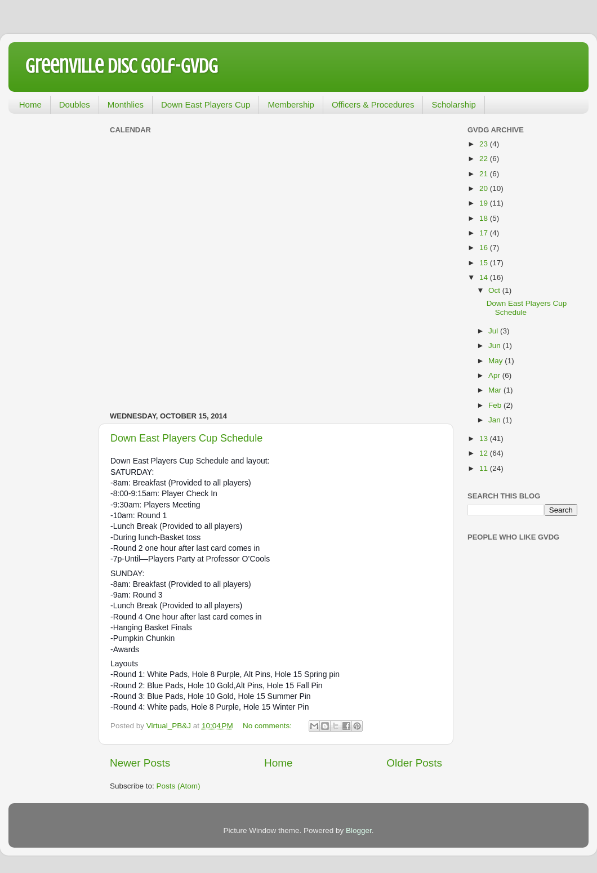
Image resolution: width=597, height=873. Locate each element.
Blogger (359, 830)
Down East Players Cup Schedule (186, 438)
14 (484, 277)
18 (484, 218)
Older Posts (414, 763)
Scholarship (453, 104)
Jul (494, 331)
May (496, 361)
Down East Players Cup (205, 104)
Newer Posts (140, 763)
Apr (495, 375)
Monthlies (126, 104)
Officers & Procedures (373, 104)
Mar (496, 390)
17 (484, 233)
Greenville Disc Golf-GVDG (121, 66)
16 (484, 247)
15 (484, 263)
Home (30, 104)
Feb (496, 405)
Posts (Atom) (179, 786)
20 (484, 188)
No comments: (268, 725)
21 (484, 174)
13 (484, 438)
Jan (495, 420)
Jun (495, 345)
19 (484, 203)
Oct (495, 290)
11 (484, 468)
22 (484, 158)
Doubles (74, 104)
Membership (291, 104)
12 (484, 453)
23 (484, 144)
